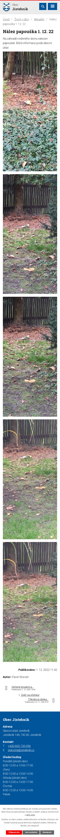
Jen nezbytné (31, 832)
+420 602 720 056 (19, 746)
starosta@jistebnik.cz (21, 750)
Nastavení (47, 832)
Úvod (6, 19)
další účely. (30, 815)
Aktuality (39, 19)
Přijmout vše (14, 832)
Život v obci (21, 19)
